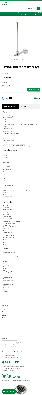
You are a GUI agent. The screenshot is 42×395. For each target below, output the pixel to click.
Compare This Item (33, 89)
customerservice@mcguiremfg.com (14, 351)
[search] (38, 8)
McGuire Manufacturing (6, 7)
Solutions (4, 315)
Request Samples (6, 330)
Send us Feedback (9, 391)
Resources (4, 321)
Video (23, 106)
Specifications (10, 106)
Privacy (3, 323)
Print (37, 98)
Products (4, 311)
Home (3, 309)
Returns (4, 326)
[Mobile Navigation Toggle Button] (38, 3)
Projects (4, 317)
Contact (4, 328)
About (3, 313)
